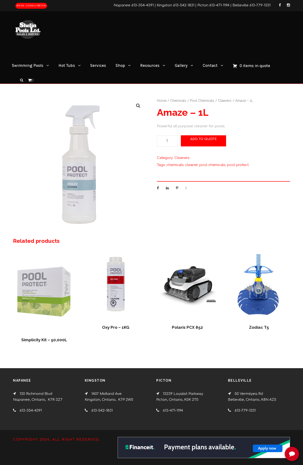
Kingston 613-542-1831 (175, 5)
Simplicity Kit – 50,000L (44, 339)
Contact (210, 65)
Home (161, 100)
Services (98, 65)
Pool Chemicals (202, 100)
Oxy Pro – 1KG (115, 327)
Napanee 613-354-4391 (134, 5)
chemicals (174, 165)
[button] (138, 106)
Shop (120, 65)
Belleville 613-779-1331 (251, 5)
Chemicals (178, 100)
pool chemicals (212, 165)
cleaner (191, 165)
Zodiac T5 (259, 327)
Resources (150, 65)
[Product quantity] (167, 141)
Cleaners (225, 100)
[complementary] (268, 439)
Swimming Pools (27, 65)
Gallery (181, 65)
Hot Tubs (66, 65)
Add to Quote (203, 139)
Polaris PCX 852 (187, 327)
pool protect (238, 165)
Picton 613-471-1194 (213, 5)
